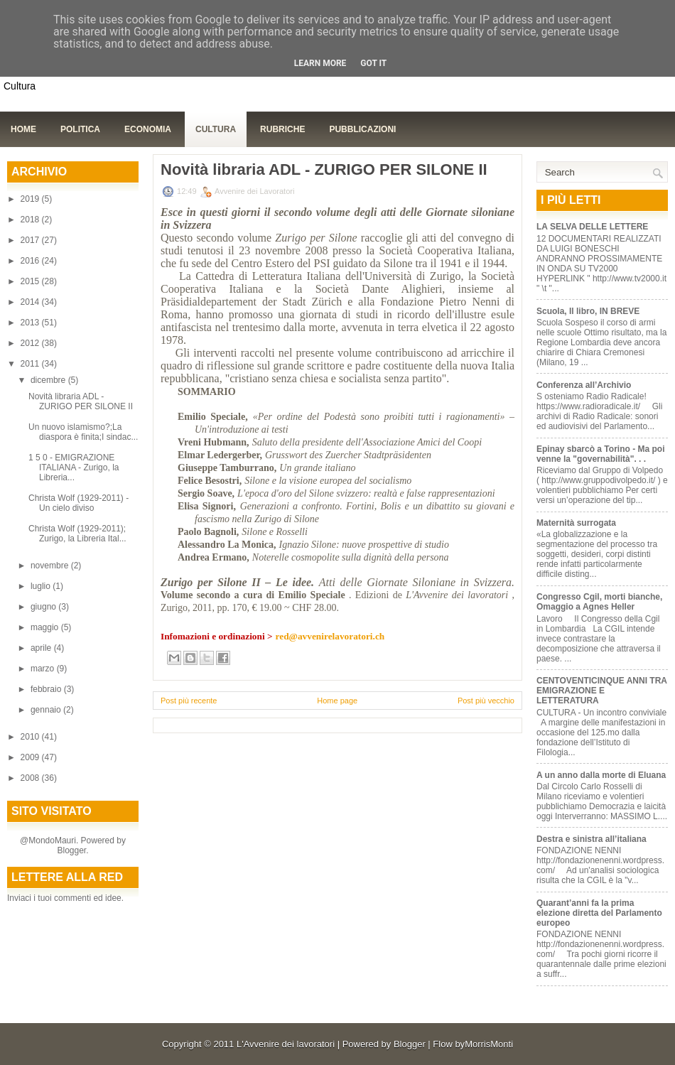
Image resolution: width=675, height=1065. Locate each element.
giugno (44, 607)
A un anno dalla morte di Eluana (601, 775)
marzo (44, 669)
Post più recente (189, 700)
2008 (31, 778)
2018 (31, 220)
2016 (31, 261)
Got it (373, 63)
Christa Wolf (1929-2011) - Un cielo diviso (78, 503)
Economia (147, 129)
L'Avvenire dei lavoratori (286, 1044)
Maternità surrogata (576, 523)
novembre (51, 566)
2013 (31, 323)
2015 (31, 281)
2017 (31, 240)
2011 (31, 364)
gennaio (47, 710)
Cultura (215, 129)
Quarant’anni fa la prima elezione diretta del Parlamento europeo (599, 913)
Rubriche (282, 129)
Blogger (71, 850)
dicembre (49, 380)
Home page (337, 700)
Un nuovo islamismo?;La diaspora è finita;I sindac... (83, 432)
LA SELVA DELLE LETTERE (592, 227)
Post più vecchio (486, 700)
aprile (42, 648)
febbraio (47, 689)
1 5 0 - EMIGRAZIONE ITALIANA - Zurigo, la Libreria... (73, 467)
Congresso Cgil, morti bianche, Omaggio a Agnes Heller (599, 602)
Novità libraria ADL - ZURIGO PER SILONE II (80, 401)
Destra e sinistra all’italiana (591, 839)
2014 (31, 302)
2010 (31, 737)
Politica (80, 129)
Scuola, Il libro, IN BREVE (587, 311)
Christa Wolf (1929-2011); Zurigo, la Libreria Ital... (77, 534)
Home (23, 129)
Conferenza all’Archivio (583, 385)
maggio (46, 627)
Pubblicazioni (362, 129)
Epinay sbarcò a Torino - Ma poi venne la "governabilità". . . (600, 454)
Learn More (320, 63)
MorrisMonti (489, 1044)
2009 (31, 757)
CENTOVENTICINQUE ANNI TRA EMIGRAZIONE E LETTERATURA (601, 691)
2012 (31, 343)
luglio (42, 586)
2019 (31, 199)
